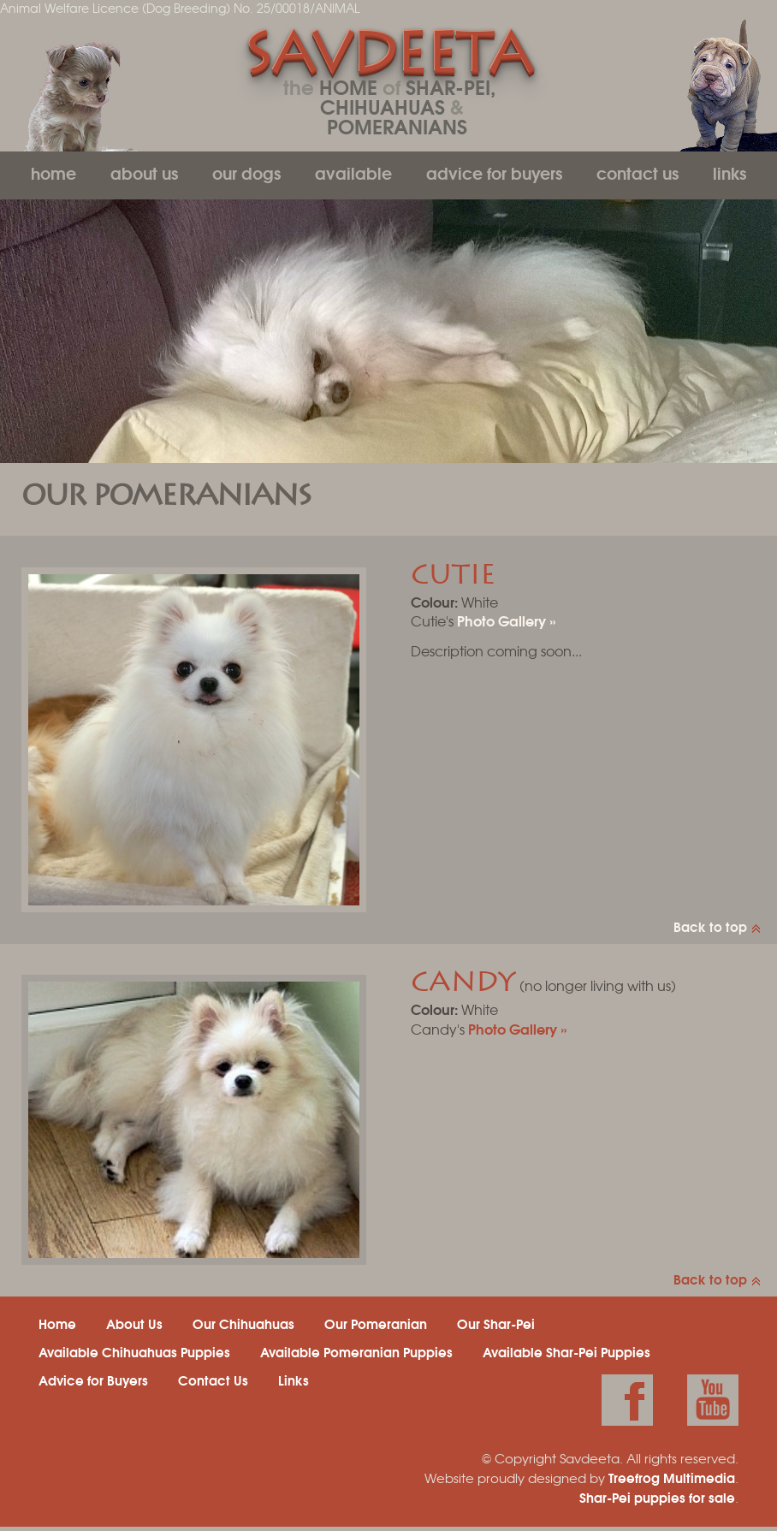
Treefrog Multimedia (671, 1477)
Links (729, 172)
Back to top (710, 926)
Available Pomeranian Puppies (356, 1351)
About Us (144, 172)
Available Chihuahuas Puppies (134, 1351)
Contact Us (637, 172)
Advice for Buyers (494, 172)
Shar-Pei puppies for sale (657, 1496)
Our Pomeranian (375, 1323)
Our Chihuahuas (243, 1323)
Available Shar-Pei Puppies (566, 1351)
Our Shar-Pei (496, 1323)
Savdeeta (388, 58)
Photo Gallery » (506, 620)
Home (53, 172)
